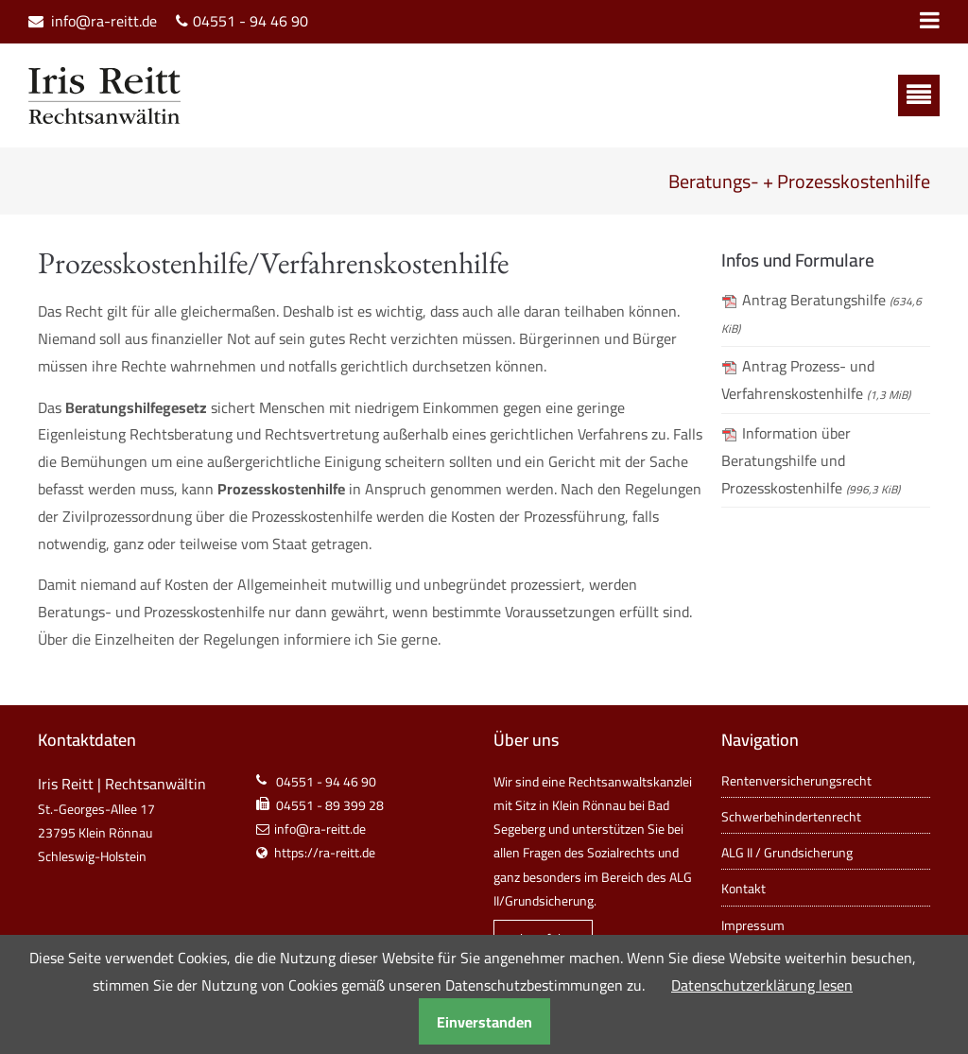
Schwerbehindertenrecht (791, 816)
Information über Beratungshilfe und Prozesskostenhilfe (810, 460)
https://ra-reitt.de (324, 852)
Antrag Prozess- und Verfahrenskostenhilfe (815, 379)
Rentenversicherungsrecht (796, 781)
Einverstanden (484, 1022)
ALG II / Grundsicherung (787, 852)
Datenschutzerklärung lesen (762, 985)
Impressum (753, 925)
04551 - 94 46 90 (250, 21)
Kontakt (743, 888)
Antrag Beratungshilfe (821, 312)
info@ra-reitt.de (104, 21)
